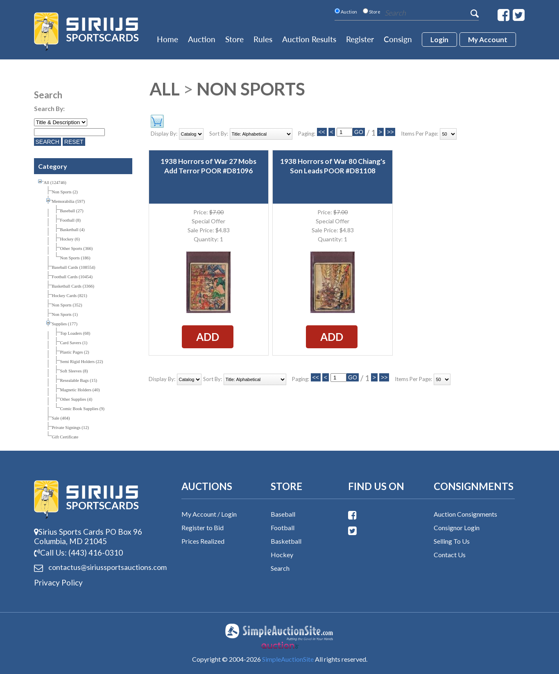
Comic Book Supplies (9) (82, 408)
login (439, 39)
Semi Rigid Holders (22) (81, 361)
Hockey (282, 554)
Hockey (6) (70, 239)
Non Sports (251, 88)
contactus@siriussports (97, 567)
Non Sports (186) (75, 258)
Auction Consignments (465, 514)
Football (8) (70, 220)
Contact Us (450, 554)
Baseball (283, 514)
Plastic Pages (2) (74, 352)
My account (487, 39)
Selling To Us (452, 541)
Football (282, 527)
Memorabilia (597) (68, 201)
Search (280, 568)
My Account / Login (209, 514)
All (164, 88)
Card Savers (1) (74, 342)
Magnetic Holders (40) (80, 390)
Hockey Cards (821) (69, 295)
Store (234, 39)
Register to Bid (202, 527)
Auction (201, 39)
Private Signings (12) (70, 427)
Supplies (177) (64, 324)
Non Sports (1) (65, 314)
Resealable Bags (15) (78, 380)
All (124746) (55, 182)
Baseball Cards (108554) (73, 267)
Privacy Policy (58, 582)
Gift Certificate (65, 437)
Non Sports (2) (65, 192)
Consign (398, 39)
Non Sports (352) (67, 305)
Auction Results (309, 39)
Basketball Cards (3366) (73, 286)
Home (167, 39)
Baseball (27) (72, 211)
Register (360, 39)
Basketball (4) (72, 229)
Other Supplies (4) (76, 399)
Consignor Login (457, 527)
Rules (262, 39)
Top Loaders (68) (75, 333)
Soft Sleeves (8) (74, 371)
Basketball (286, 541)
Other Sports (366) (76, 248)
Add (207, 336)
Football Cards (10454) (72, 277)
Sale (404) (61, 418)
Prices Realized (202, 541)
